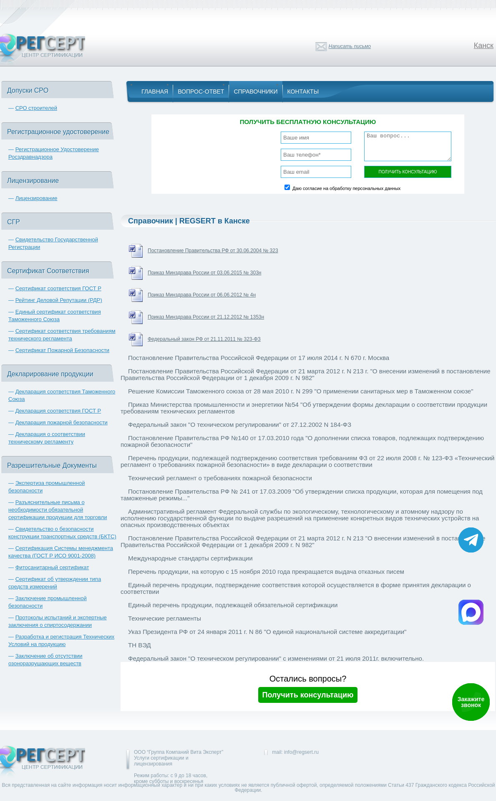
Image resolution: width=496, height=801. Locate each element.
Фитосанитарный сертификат (52, 567)
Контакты (303, 91)
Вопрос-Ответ (201, 91)
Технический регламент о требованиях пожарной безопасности (220, 478)
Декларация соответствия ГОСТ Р (58, 411)
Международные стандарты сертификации (190, 558)
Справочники (255, 91)
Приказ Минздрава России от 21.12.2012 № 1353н (206, 317)
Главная (154, 91)
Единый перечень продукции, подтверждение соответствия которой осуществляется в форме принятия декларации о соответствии (296, 588)
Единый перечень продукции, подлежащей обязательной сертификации (232, 604)
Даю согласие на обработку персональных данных (346, 188)
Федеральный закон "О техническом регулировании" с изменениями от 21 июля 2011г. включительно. (276, 658)
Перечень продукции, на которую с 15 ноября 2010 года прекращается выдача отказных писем (266, 571)
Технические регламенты (164, 618)
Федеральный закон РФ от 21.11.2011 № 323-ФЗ (204, 339)
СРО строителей (36, 108)
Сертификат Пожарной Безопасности (62, 350)
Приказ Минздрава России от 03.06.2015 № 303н (204, 273)
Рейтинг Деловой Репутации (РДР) (58, 300)
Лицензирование (36, 198)
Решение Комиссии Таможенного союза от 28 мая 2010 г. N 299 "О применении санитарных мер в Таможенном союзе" (300, 391)
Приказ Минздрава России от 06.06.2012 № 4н (202, 295)
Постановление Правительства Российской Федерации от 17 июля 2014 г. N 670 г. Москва (258, 357)
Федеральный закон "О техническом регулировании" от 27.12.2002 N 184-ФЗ (239, 424)
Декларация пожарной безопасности (61, 422)
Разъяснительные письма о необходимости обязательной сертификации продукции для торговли (57, 509)
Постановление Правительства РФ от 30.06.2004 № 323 (213, 250)
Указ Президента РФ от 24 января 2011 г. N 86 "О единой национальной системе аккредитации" (267, 631)
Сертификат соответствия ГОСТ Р (58, 288)
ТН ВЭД (139, 645)
